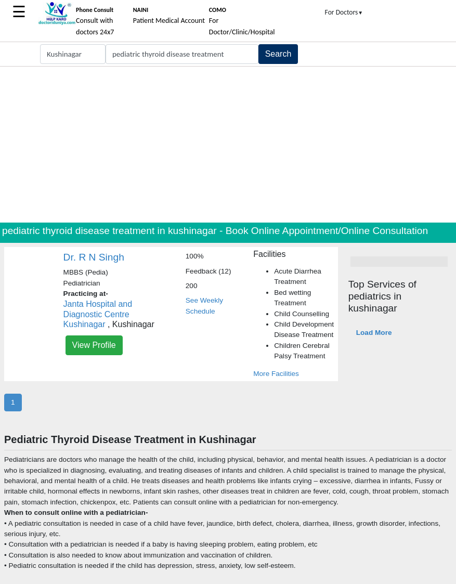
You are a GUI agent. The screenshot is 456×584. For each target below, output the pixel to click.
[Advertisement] (228, 144)
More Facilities (276, 374)
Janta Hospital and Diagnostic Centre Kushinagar (98, 314)
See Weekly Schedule (204, 305)
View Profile (94, 345)
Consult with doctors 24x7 (95, 21)
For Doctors (344, 12)
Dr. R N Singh (93, 257)
